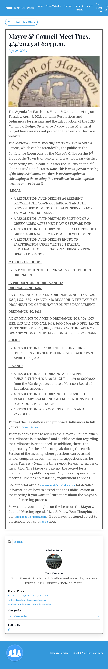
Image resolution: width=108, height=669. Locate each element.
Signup (68, 6)
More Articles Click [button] (21, 22)
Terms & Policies (59, 656)
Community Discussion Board (38, 517)
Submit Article (79, 8)
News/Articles (54, 6)
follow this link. (34, 427)
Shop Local (99, 8)
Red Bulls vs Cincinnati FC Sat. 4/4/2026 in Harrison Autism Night (40, 607)
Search (90, 6)
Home (39, 6)
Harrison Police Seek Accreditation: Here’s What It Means (36, 602)
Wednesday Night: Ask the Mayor (66, 485)
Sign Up (60, 522)
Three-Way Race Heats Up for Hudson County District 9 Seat (37, 597)
